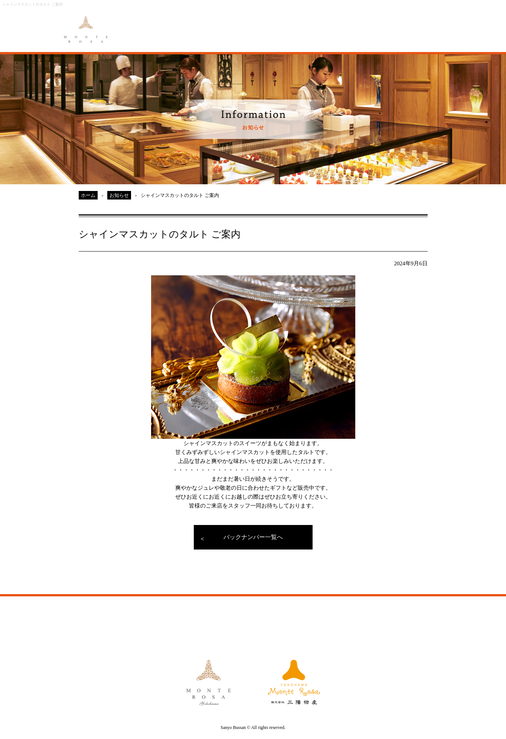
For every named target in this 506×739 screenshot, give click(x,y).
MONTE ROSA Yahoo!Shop (336, 621)
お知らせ (119, 195)
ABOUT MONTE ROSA (168, 25)
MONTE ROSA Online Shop (375, 25)
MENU (210, 25)
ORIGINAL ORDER (248, 25)
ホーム (88, 195)
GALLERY (291, 25)
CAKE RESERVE (422, 25)
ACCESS (330, 25)
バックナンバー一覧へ (253, 537)
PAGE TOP (450, 583)
